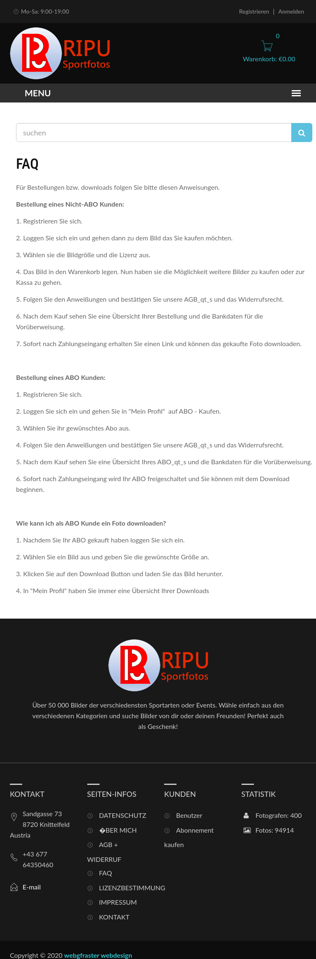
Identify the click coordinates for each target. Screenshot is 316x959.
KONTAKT (114, 917)
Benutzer (189, 815)
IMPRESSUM (118, 902)
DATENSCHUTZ (122, 815)
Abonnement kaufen (189, 837)
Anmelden (291, 11)
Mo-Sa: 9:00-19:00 (40, 11)
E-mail (32, 887)
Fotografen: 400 (273, 815)
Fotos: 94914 (269, 830)
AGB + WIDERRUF (104, 851)
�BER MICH (118, 830)
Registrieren (254, 11)
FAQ (105, 873)
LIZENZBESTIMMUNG (125, 887)
